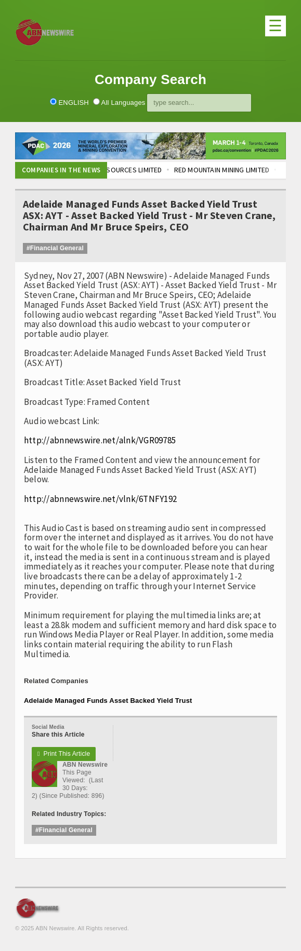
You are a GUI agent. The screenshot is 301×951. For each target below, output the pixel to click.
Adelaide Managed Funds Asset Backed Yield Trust (108, 700)
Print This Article (63, 753)
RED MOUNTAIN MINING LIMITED (231, 169)
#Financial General (55, 248)
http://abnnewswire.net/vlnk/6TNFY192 (100, 499)
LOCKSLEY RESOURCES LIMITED (123, 169)
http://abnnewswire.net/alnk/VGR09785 (100, 440)
